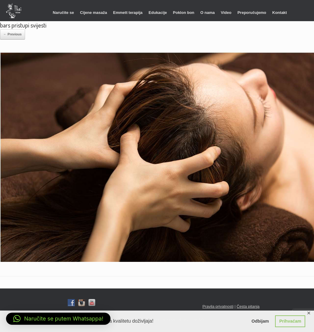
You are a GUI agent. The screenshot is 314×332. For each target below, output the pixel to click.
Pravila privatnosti (217, 306)
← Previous (12, 34)
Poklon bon (183, 12)
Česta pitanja (248, 306)
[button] (58, 319)
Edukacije (158, 12)
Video (226, 12)
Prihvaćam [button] (290, 321)
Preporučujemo (251, 12)
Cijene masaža (93, 12)
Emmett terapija (128, 12)
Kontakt (279, 12)
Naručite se (63, 12)
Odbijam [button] (260, 321)
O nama (207, 12)
